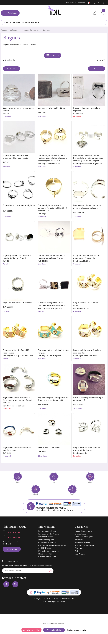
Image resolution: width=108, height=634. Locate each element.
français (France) (96, 2)
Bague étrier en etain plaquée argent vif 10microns (87, 445)
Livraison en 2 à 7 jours (48, 539)
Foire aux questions (47, 536)
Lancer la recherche (4, 22)
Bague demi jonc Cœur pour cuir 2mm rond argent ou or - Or (53, 395)
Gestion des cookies (47, 562)
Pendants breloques (84, 542)
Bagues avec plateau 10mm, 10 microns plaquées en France (87, 206)
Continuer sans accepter (77, 630)
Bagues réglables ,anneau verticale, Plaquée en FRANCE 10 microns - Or (52, 207)
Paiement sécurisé (46, 542)
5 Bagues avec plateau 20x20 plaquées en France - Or (87, 255)
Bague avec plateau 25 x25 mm (52, 108)
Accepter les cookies (31, 630)
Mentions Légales (46, 545)
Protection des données (48, 556)
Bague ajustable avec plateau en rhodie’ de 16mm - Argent (17, 255)
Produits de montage (31, 30)
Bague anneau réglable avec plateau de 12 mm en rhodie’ (16, 156)
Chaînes (78, 554)
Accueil (4, 30)
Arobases (61, 607)
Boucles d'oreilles (82, 548)
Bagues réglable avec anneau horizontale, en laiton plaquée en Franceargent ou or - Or (53, 158)
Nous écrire (11, 555)
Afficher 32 (11, 70)
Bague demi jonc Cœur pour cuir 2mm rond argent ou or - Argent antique (18, 397)
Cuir (77, 557)
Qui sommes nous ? (47, 548)
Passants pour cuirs (83, 536)
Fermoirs (79, 545)
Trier (95, 70)
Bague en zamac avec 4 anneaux (18, 301)
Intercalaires (80, 539)
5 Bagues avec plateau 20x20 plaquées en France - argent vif (52, 302)
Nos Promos (80, 560)
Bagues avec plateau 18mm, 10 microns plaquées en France (52, 255)
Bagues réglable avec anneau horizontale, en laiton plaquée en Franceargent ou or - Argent (89, 158)
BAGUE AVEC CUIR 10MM (49, 444)
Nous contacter (45, 559)
